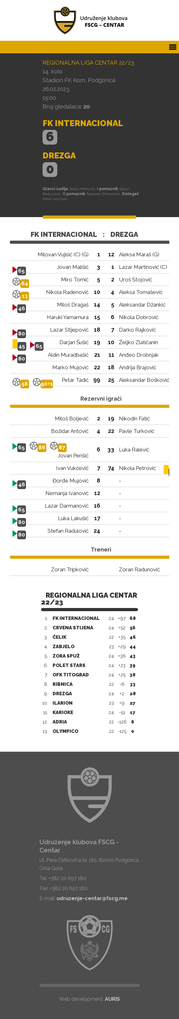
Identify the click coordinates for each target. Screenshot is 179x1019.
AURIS (112, 999)
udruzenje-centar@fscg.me (92, 898)
